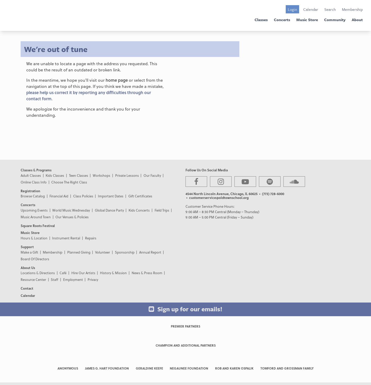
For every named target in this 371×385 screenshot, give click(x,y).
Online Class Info (34, 182)
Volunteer (102, 252)
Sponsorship (124, 252)
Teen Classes (78, 175)
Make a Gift (29, 252)
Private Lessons (127, 175)
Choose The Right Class (69, 182)
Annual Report (150, 252)
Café (63, 272)
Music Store (307, 19)
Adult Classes (31, 175)
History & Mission (113, 272)
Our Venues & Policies (72, 216)
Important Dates (110, 196)
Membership (352, 9)
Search (330, 9)
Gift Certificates (140, 196)
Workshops (101, 175)
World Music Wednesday (71, 210)
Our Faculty (152, 175)
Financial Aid (58, 196)
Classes (261, 19)
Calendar (310, 9)
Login (292, 9)
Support (27, 246)
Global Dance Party (109, 210)
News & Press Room (147, 272)
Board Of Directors (35, 258)
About (357, 19)
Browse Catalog (33, 196)
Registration (30, 190)
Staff (54, 279)
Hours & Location (34, 238)
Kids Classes (55, 175)
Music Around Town (36, 216)
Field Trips (162, 210)
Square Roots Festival (38, 225)
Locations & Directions (38, 272)
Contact (27, 288)
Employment (73, 279)
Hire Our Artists (83, 272)
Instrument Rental (66, 238)
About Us (28, 267)
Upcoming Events (34, 210)
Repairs (90, 238)
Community (334, 19)
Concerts (282, 19)
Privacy (93, 279)
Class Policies (83, 196)
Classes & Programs (36, 170)
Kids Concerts (139, 210)
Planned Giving (78, 252)
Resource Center (33, 279)
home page (117, 80)
